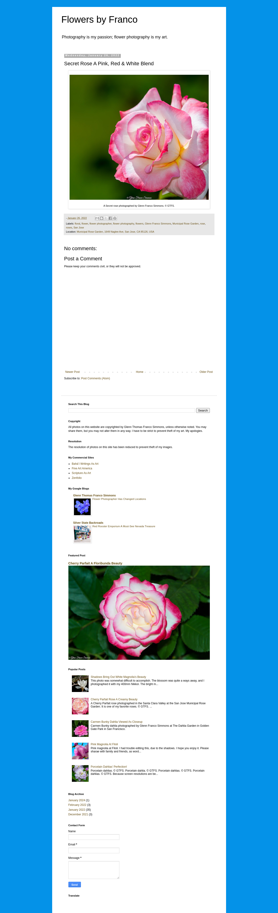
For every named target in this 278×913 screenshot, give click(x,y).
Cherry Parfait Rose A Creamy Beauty (114, 699)
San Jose (78, 227)
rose (202, 223)
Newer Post (72, 372)
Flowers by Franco (99, 19)
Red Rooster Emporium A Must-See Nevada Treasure (124, 526)
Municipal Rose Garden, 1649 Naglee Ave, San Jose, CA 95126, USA (115, 231)
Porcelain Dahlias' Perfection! (109, 766)
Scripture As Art (81, 473)
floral (77, 223)
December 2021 (78, 814)
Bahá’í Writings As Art (85, 463)
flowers (139, 223)
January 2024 (76, 800)
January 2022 (76, 809)
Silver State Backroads (88, 522)
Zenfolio (77, 478)
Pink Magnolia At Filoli (104, 744)
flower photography (123, 223)
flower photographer (100, 223)
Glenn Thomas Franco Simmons (94, 495)
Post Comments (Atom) (95, 378)
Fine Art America (82, 468)
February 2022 (77, 805)
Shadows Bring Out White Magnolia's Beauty (118, 677)
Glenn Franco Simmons (158, 223)
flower (85, 223)
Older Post (206, 372)
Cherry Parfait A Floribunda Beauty (95, 563)
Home (139, 372)
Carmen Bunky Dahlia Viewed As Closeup (116, 721)
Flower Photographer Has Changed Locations (119, 499)
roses (69, 227)
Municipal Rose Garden (186, 223)
